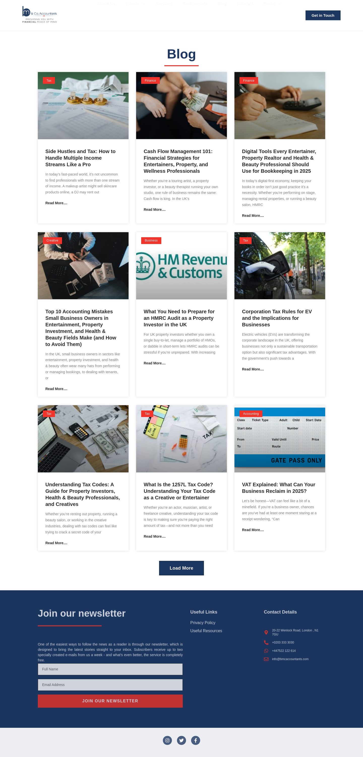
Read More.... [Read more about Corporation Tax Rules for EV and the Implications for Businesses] (253, 369)
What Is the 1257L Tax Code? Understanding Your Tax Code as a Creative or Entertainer (179, 491)
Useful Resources (206, 629)
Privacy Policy (203, 619)
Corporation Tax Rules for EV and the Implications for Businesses (277, 317)
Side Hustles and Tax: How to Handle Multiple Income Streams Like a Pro (80, 157)
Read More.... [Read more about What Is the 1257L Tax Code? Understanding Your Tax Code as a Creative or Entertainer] (155, 536)
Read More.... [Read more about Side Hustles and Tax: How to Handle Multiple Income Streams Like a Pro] (56, 203)
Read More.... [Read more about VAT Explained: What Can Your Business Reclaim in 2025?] (253, 530)
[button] (181, 568)
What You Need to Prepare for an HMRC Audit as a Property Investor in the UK (179, 317)
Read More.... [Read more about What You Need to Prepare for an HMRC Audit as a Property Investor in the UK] (155, 363)
